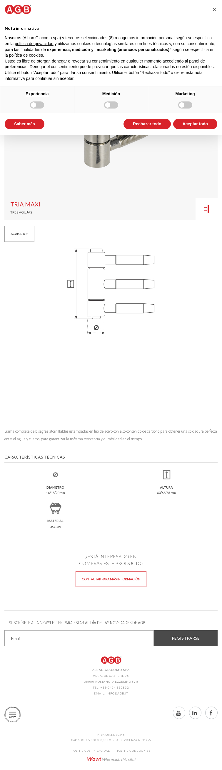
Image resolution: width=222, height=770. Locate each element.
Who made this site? (111, 759)
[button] (214, 9)
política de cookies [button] (26, 55)
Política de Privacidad (91, 750)
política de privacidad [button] (34, 43)
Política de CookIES (133, 750)
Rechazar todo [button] (147, 124)
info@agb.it (117, 693)
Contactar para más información (111, 579)
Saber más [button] (24, 124)
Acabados (19, 234)
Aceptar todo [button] (195, 124)
